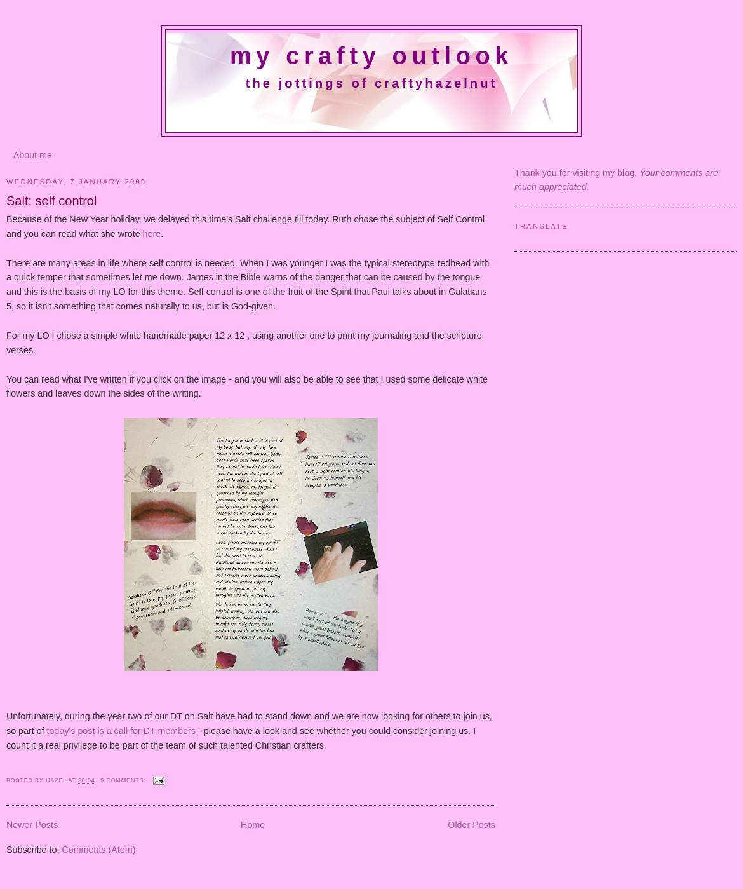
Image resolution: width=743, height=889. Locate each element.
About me (32, 155)
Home (253, 825)
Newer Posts (32, 825)
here (152, 234)
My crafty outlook (371, 56)
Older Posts (471, 825)
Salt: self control (51, 201)
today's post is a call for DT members (122, 731)
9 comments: (124, 780)
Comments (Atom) (98, 850)
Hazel (57, 780)
